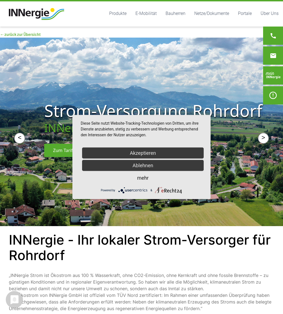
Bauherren (175, 13)
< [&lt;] (19, 138)
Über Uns (270, 13)
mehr (142, 178)
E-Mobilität (146, 13)
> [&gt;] (263, 138)
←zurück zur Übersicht (20, 34)
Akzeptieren (143, 153)
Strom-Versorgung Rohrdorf (153, 110)
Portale (245, 13)
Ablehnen (142, 165)
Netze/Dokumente (211, 13)
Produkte (118, 13)
